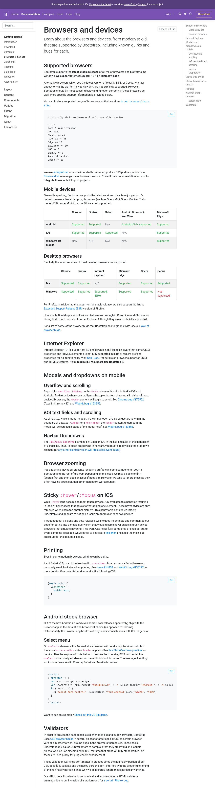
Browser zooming (195, 77)
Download (204, 14)
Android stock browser (193, 95)
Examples (48, 14)
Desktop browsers (198, 34)
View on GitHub (167, 29)
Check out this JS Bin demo (90, 715)
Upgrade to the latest (100, 4)
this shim (110, 532)
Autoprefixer (60, 172)
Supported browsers (196, 25)
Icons (60, 14)
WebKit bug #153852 (87, 403)
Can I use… (93, 358)
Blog (77, 14)
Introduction (10, 42)
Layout (8, 89)
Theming (8, 66)
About (7, 121)
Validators (191, 105)
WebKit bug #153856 (120, 426)
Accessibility (11, 81)
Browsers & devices (14, 57)
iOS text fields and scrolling (198, 63)
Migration (10, 116)
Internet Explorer (194, 38)
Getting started (13, 36)
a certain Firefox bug (116, 780)
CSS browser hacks (61, 739)
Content (9, 95)
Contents (9, 52)
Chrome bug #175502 (131, 399)
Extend (8, 111)
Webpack (9, 76)
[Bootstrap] (6, 14)
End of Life (10, 127)
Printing (190, 88)
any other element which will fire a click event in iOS (89, 449)
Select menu (195, 100)
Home (15, 14)
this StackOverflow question (125, 650)
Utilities (8, 105)
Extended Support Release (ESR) (63, 308)
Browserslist (51, 176)
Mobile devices (196, 30)
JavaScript (9, 61)
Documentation (30, 14)
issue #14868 (105, 567)
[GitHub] (179, 14)
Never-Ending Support (135, 4)
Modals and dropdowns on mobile (193, 46)
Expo (69, 14)
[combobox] (18, 25)
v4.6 (170, 14)
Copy (171, 114)
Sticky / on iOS (196, 83)
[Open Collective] (191, 14)
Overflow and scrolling (195, 55)
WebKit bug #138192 (131, 567)
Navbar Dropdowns (195, 71)
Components (11, 100)
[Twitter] (185, 14)
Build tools (9, 71)
